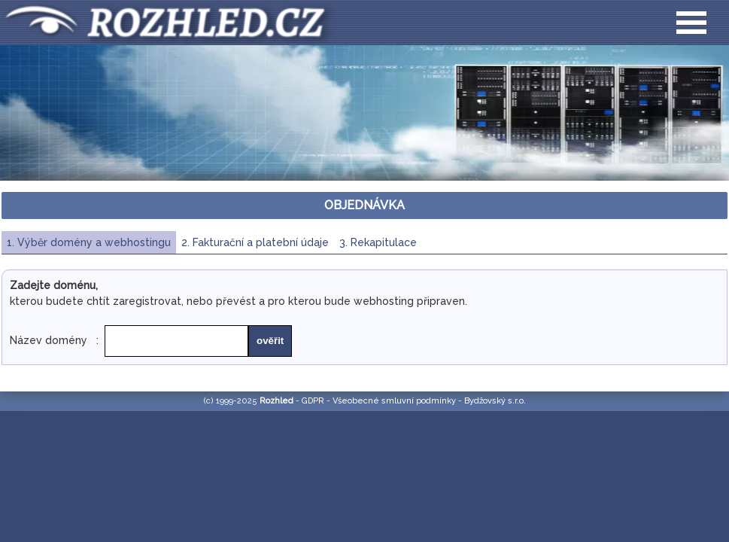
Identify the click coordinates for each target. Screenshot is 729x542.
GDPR (313, 401)
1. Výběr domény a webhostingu (89, 242)
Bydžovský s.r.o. (495, 401)
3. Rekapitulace (378, 242)
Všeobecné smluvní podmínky (394, 401)
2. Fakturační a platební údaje (255, 242)
